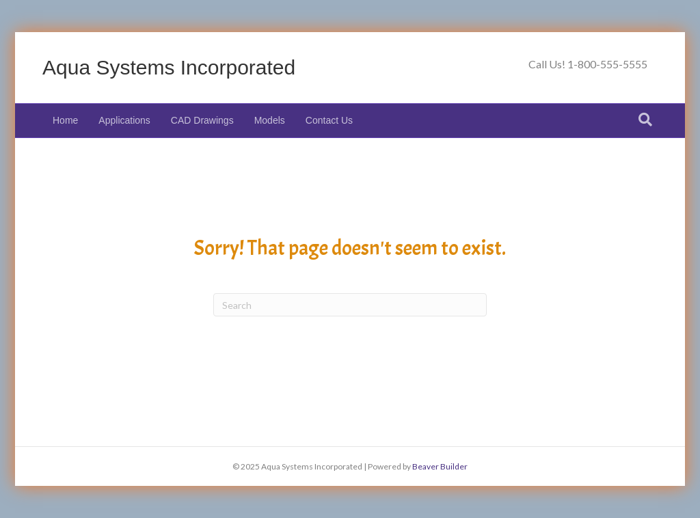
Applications (124, 120)
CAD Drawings (202, 120)
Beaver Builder (440, 466)
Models (269, 120)
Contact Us (329, 120)
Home (65, 120)
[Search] (645, 119)
